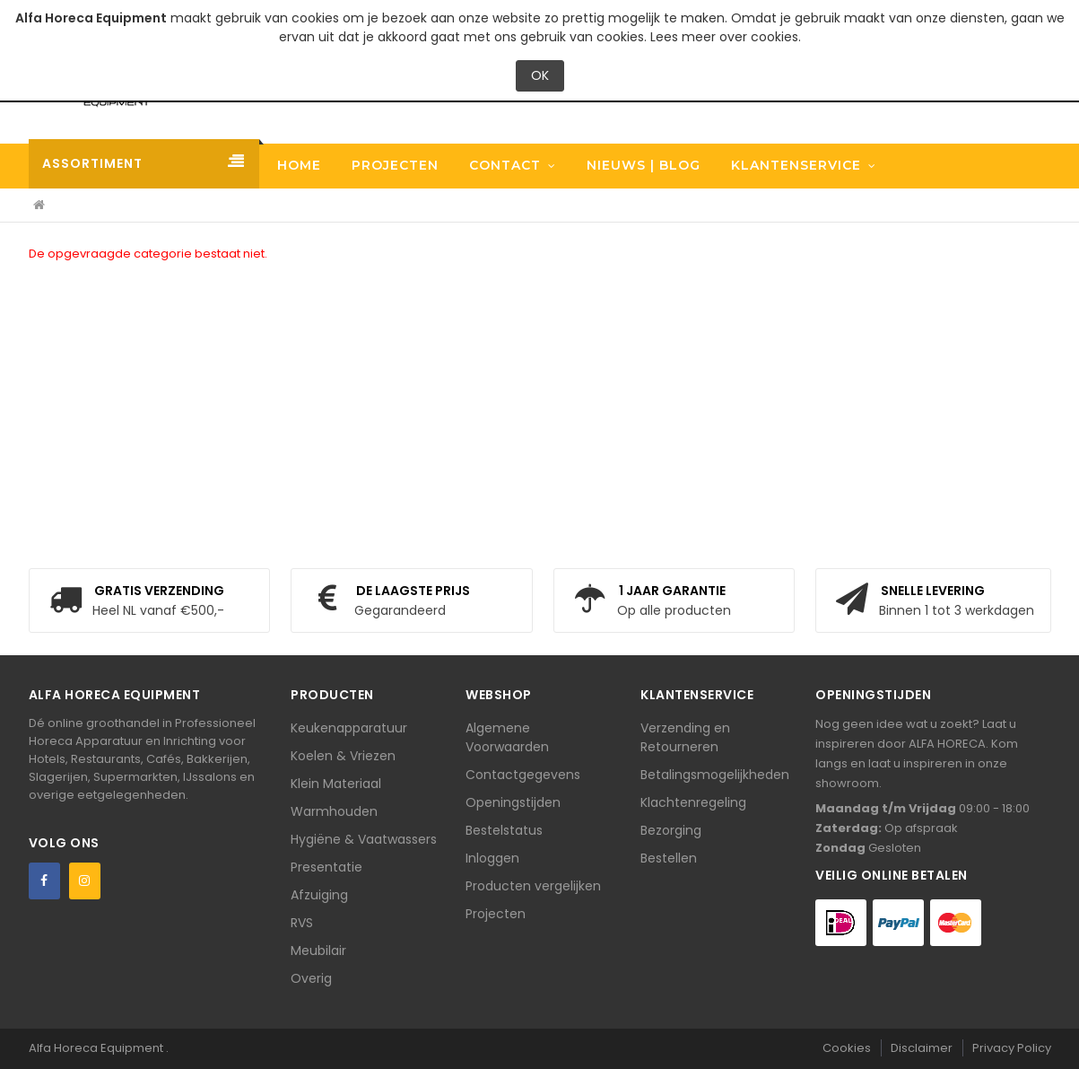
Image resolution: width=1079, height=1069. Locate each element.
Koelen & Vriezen (343, 756)
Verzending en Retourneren (685, 737)
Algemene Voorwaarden (507, 737)
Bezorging (670, 830)
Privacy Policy (1011, 1047)
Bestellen (668, 858)
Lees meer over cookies (724, 37)
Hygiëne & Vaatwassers (364, 839)
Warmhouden (334, 811)
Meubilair (318, 950)
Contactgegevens (523, 775)
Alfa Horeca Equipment (97, 1047)
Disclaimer (922, 1047)
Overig (311, 978)
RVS (302, 923)
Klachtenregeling (693, 802)
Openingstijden (513, 802)
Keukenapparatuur (349, 728)
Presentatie (326, 867)
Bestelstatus (504, 830)
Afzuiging (319, 895)
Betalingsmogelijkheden (714, 775)
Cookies (846, 1047)
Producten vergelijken (533, 886)
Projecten (496, 914)
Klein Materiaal (336, 784)
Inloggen (492, 858)
